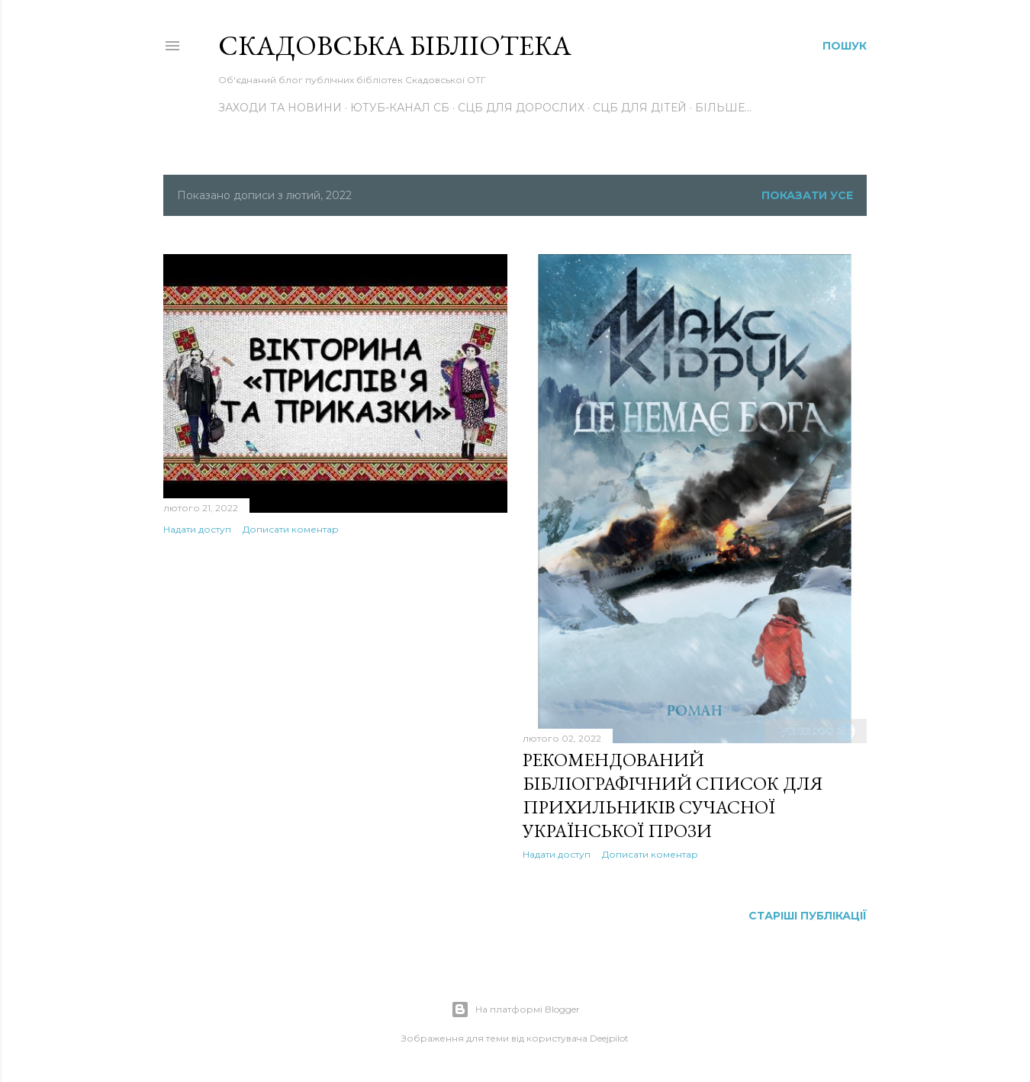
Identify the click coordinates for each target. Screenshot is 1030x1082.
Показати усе (807, 195)
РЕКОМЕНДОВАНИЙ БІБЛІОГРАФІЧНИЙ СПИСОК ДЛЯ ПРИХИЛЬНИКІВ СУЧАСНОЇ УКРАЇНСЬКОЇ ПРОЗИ (672, 795)
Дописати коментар (291, 529)
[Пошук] (844, 45)
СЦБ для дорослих (521, 107)
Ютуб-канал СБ (399, 107)
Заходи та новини (280, 107)
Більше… (723, 107)
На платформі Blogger (515, 1009)
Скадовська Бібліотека (394, 45)
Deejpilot (609, 1038)
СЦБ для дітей (640, 107)
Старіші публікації (807, 916)
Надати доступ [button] (197, 529)
